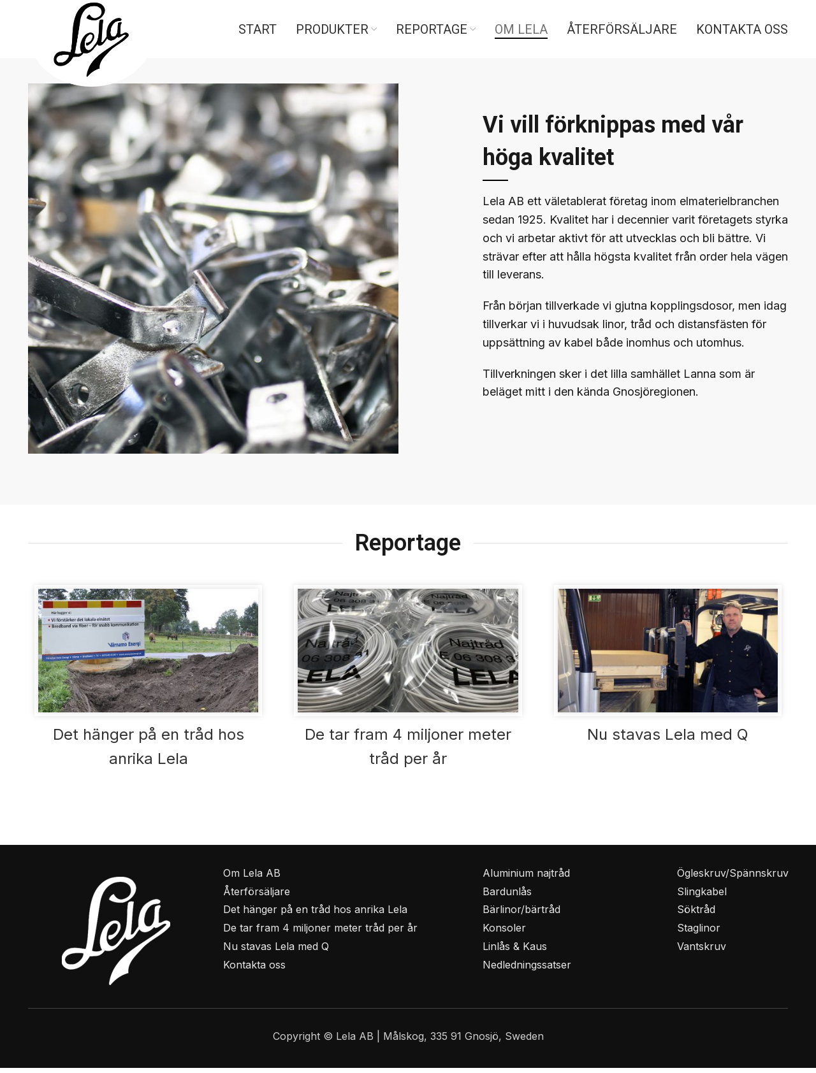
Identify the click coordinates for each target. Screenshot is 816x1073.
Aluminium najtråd (526, 878)
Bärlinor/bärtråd (521, 915)
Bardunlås (507, 896)
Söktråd (696, 915)
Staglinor (698, 933)
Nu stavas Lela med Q (667, 740)
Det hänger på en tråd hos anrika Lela (315, 915)
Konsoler (504, 933)
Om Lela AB (251, 878)
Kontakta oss (254, 969)
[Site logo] (91, 43)
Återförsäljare (256, 896)
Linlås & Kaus (515, 952)
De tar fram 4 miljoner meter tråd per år (320, 933)
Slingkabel (702, 896)
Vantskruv (701, 952)
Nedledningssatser (527, 969)
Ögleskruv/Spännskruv (733, 878)
